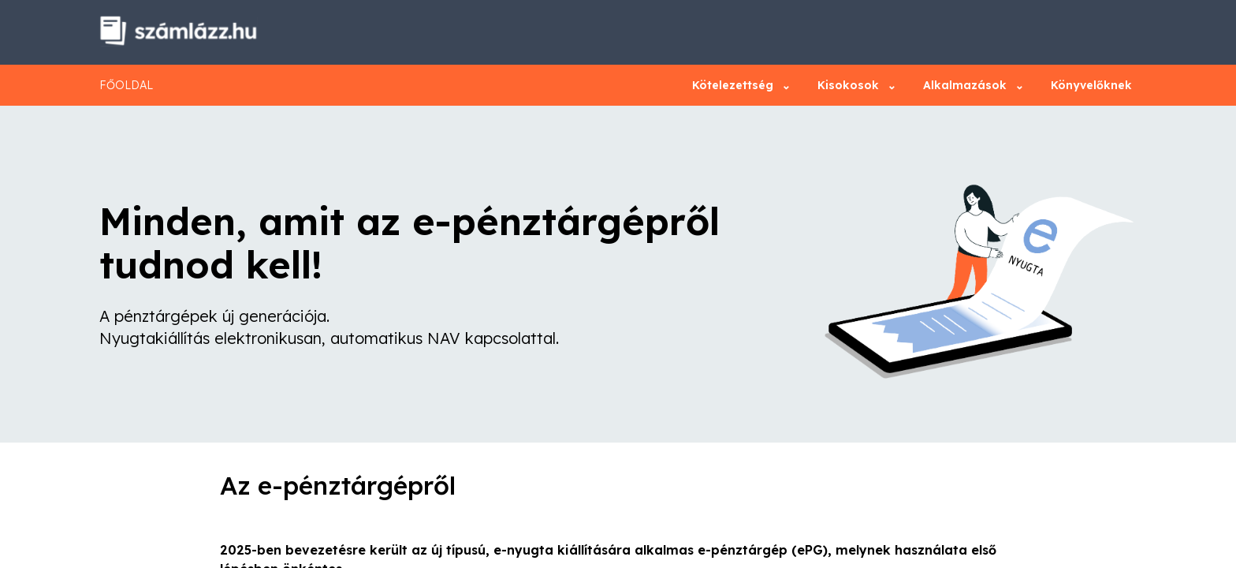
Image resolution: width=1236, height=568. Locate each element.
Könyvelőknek (1091, 85)
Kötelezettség (737, 85)
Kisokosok (852, 85)
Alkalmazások (969, 85)
